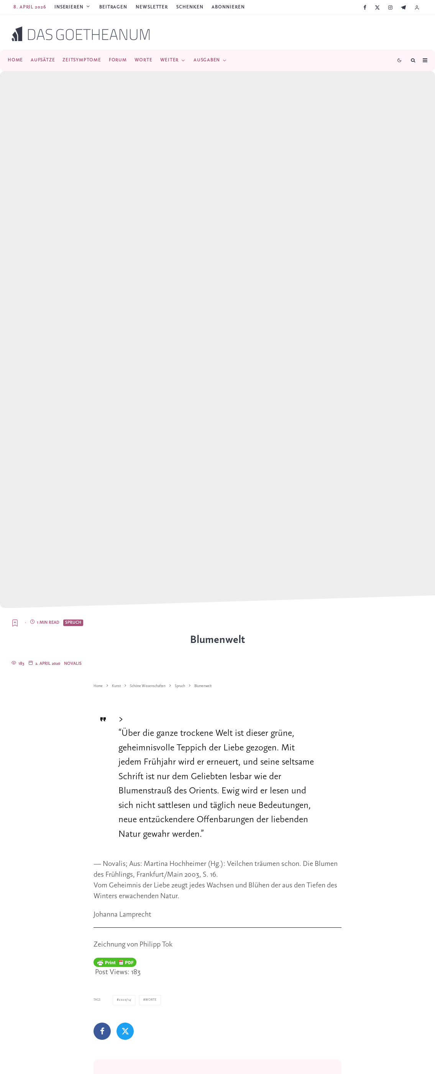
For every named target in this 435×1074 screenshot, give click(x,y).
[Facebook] (365, 7)
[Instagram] (390, 7)
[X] (377, 7)
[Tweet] (125, 1030)
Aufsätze (43, 60)
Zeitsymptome (81, 60)
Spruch (73, 622)
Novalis (73, 663)
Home (15, 60)
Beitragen (113, 7)
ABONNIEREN (228, 7)
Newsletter (152, 7)
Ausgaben (207, 60)
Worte (144, 60)
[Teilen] (102, 1030)
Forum (118, 60)
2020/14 (124, 999)
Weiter (169, 60)
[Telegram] (403, 7)
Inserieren (69, 7)
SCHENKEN (189, 7)
